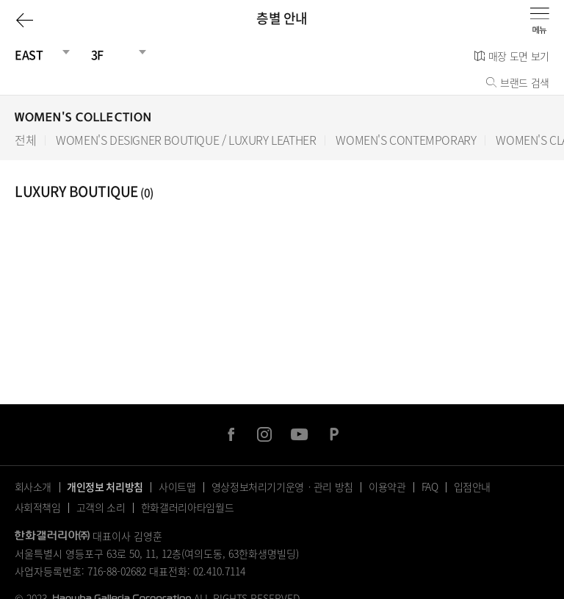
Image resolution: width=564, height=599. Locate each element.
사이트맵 (177, 486)
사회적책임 (38, 507)
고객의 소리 (101, 507)
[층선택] (113, 54)
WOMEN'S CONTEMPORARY (406, 140)
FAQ (430, 486)
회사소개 (33, 486)
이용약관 (387, 486)
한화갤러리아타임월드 (187, 507)
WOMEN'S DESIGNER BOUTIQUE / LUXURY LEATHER (186, 140)
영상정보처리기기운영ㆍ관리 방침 (282, 486)
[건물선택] (36, 54)
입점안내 (472, 486)
